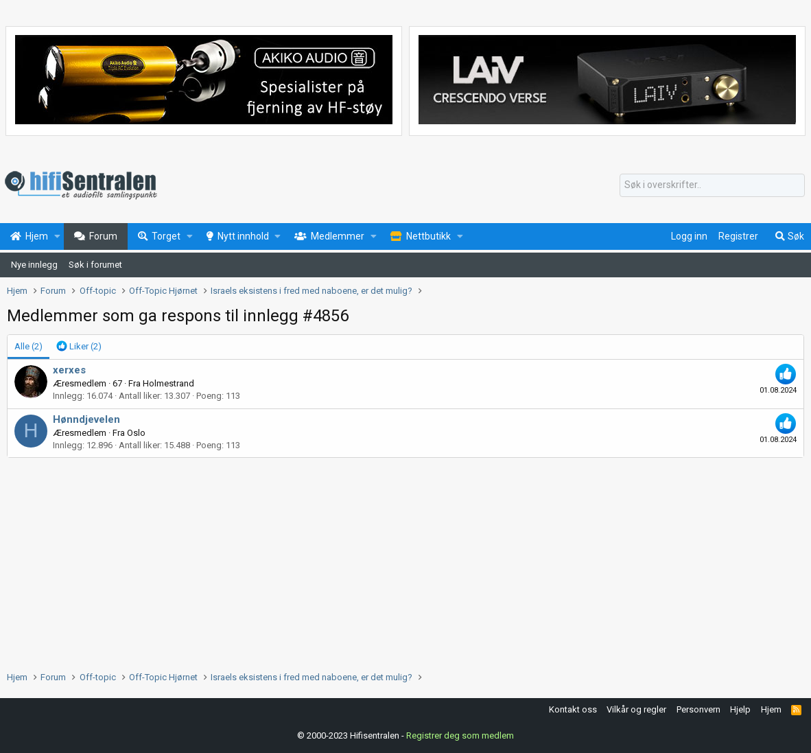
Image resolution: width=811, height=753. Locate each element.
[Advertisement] (405, 561)
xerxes (69, 370)
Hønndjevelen (86, 419)
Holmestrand (168, 383)
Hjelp (740, 709)
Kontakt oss (573, 709)
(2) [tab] (28, 346)
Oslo (136, 433)
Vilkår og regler (636, 709)
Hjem (771, 709)
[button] (57, 237)
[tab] (78, 346)
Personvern (698, 709)
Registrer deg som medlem (460, 735)
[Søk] (712, 185)
